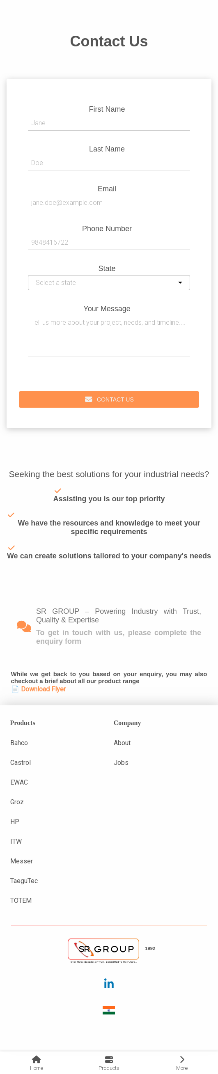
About (122, 743)
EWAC (19, 782)
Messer (21, 861)
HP (14, 822)
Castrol (20, 762)
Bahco (19, 743)
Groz (17, 802)
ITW (16, 841)
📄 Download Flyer (38, 689)
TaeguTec (24, 881)
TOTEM (21, 900)
